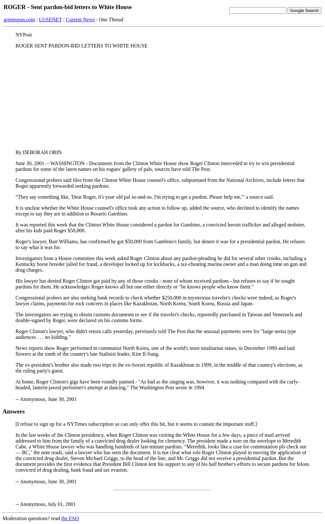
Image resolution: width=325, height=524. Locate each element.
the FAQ (70, 518)
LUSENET (50, 19)
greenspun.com (19, 19)
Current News (80, 19)
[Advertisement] (162, 99)
